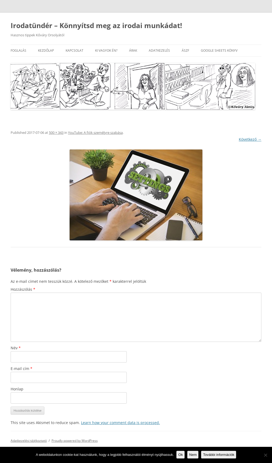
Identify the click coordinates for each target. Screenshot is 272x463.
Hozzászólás (23, 289)
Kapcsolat (74, 50)
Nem (193, 455)
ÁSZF (185, 50)
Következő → (250, 139)
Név (16, 347)
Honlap (17, 388)
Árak (133, 50)
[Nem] (265, 455)
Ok (180, 455)
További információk (218, 455)
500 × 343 (56, 132)
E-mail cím (21, 368)
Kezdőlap (46, 50)
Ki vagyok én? (106, 50)
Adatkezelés (159, 50)
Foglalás (18, 50)
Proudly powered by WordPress (75, 440)
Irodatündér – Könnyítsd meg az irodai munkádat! (96, 25)
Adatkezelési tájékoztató (29, 440)
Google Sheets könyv (219, 50)
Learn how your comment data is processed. (120, 422)
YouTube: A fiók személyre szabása (95, 132)
